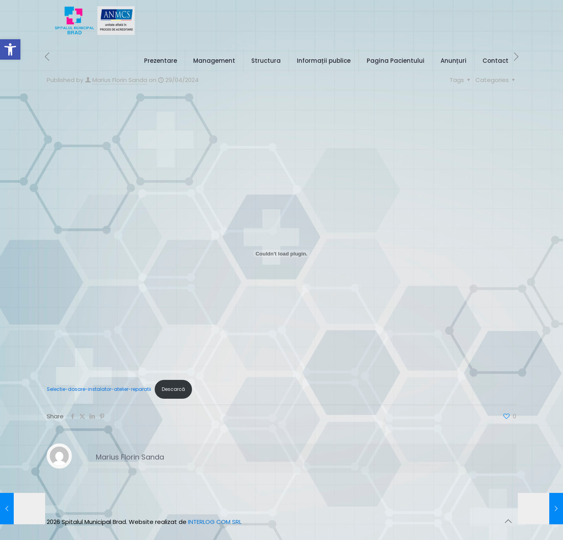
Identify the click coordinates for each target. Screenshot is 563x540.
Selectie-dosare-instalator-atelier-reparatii (99, 389)
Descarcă (173, 389)
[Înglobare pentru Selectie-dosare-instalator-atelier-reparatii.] (281, 253)
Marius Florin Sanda (130, 457)
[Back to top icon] (508, 521)
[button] (10, 49)
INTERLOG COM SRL (214, 522)
